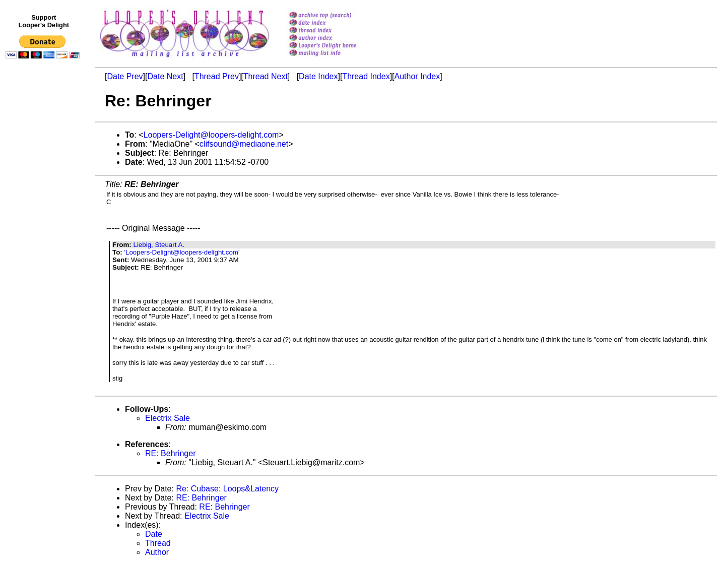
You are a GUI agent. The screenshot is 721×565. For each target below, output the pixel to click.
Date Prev (125, 76)
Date (153, 534)
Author (157, 552)
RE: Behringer (170, 453)
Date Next (165, 76)
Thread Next (265, 76)
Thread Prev (216, 76)
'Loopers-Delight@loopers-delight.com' (181, 252)
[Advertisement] (44, 270)
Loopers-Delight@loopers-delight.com (211, 135)
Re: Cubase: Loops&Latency (227, 488)
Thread (158, 543)
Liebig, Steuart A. (158, 244)
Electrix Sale (167, 418)
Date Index (318, 76)
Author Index (417, 76)
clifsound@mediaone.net (244, 144)
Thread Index (365, 76)
